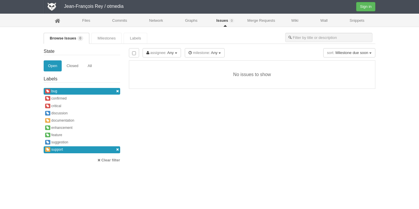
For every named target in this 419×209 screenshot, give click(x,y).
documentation (59, 120)
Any (161, 53)
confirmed (56, 98)
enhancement (58, 127)
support (82, 149)
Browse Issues (66, 38)
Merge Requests (261, 22)
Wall (324, 20)
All (90, 66)
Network (156, 20)
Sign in (366, 6)
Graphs (191, 20)
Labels (135, 38)
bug (82, 91)
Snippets (357, 20)
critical (53, 106)
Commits (119, 20)
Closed (72, 66)
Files (86, 20)
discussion (56, 113)
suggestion (56, 142)
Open (52, 66)
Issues (225, 20)
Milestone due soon (349, 53)
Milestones (106, 38)
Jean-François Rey (83, 6)
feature (53, 135)
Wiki (295, 20)
